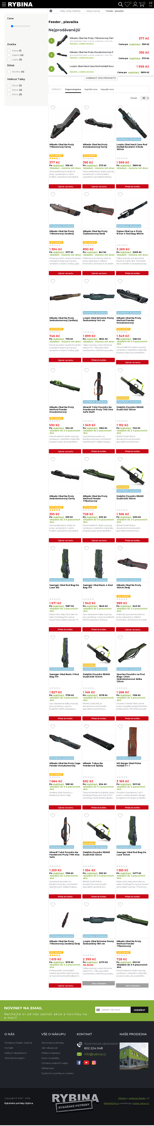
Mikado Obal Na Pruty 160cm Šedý (129, 586)
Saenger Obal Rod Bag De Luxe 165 (64, 586)
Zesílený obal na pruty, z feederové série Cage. (60, 794)
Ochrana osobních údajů (54, 1063)
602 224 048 (93, 1049)
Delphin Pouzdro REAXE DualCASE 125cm (96, 854)
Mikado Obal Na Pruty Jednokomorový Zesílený (63, 319)
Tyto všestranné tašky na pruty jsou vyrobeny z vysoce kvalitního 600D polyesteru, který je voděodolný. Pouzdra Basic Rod (99, 617)
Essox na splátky (50, 1058)
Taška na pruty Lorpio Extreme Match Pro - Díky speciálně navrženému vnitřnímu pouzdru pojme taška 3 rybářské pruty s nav (98, 348)
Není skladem (99, 984)
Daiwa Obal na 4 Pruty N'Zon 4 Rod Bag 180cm (130, 232)
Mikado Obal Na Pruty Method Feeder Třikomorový (129, 944)
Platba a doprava (50, 1053)
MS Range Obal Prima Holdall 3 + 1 (129, 765)
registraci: (135, 44)
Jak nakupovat (49, 1048)
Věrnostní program (14, 1058)
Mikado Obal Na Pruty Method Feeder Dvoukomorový (129, 320)
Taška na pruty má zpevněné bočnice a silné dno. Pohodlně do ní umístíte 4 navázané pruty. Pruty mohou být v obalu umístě (131, 261)
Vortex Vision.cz (140, 1104)
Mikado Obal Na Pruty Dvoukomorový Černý (91, 52)
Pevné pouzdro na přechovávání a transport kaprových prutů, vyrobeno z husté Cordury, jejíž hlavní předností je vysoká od (65, 261)
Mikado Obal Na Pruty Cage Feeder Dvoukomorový (64, 765)
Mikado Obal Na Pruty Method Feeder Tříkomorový (95, 499)
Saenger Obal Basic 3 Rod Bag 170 (64, 676)
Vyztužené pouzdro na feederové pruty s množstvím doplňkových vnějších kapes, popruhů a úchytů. (97, 439)
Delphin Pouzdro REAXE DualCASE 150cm (130, 408)
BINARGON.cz (111, 1104)
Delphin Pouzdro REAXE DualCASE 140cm (96, 676)
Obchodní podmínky (52, 1043)
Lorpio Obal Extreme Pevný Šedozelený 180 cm (98, 943)
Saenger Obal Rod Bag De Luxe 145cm (131, 854)
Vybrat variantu (66, 186)
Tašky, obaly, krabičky (70, 11)
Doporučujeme (73, 89)
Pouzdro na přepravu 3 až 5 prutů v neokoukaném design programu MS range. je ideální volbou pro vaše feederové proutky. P (130, 796)
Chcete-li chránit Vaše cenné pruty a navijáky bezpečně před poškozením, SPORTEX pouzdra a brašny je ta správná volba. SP (131, 707)
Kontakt (8, 1048)
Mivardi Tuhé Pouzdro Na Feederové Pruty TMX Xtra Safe (64, 855)
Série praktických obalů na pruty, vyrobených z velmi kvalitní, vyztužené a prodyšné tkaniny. (63, 174)
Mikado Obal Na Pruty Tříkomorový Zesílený (61, 232)
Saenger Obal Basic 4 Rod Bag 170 (98, 586)
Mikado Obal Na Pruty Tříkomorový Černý (91, 38)
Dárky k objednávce (15, 1053)
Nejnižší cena (91, 89)
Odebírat (139, 1010)
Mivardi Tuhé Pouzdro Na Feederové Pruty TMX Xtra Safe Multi (98, 409)
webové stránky (137, 1099)
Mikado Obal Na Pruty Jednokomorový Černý (62, 497)
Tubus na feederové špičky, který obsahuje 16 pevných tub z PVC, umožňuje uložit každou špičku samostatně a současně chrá (99, 796)
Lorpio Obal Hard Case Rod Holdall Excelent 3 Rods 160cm (91, 66)
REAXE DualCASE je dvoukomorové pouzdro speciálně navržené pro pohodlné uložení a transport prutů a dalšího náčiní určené (130, 439)
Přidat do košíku (132, 186)
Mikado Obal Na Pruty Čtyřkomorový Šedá (95, 232)
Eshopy (122, 1099)
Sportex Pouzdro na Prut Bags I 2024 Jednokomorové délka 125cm (131, 678)
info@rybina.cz (95, 1055)
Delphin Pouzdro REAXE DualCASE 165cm (130, 497)
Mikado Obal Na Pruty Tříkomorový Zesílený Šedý (64, 943)
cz (151, 2)
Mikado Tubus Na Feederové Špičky (93, 765)
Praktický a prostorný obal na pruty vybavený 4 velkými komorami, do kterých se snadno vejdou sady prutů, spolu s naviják (99, 261)
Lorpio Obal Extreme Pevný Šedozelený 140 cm (98, 319)
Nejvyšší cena (107, 89)
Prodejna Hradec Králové (18, 1043)
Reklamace (47, 1069)
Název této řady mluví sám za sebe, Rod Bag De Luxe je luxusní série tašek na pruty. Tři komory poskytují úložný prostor (64, 617)
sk (150, 5)
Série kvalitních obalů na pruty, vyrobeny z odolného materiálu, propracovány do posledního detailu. (131, 350)
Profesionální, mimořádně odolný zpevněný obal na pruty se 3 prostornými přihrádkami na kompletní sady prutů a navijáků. (65, 974)
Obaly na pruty (93, 11)
